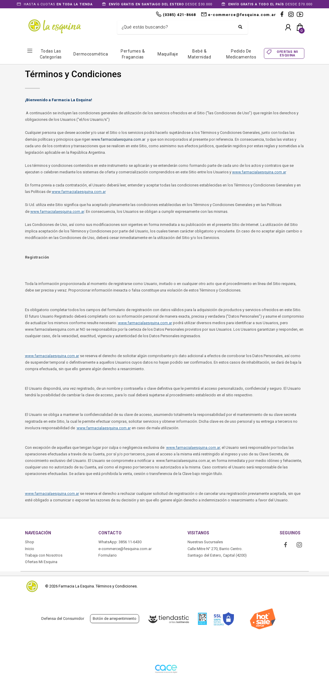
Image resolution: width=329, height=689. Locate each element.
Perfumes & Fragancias (133, 54)
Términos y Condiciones (116, 586)
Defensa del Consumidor (62, 618)
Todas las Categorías (51, 54)
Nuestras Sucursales (205, 542)
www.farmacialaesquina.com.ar (118, 139)
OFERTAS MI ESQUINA (287, 53)
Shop (29, 542)
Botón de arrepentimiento (114, 618)
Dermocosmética (90, 54)
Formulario (107, 555)
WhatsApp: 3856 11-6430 (119, 542)
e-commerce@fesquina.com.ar (125, 549)
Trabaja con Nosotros (43, 555)
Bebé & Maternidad (199, 54)
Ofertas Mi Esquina (41, 562)
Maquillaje (168, 54)
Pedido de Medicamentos (241, 54)
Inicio (29, 549)
